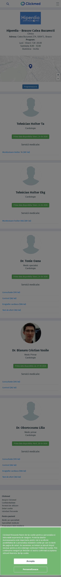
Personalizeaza (30, 569)
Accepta (30, 561)
